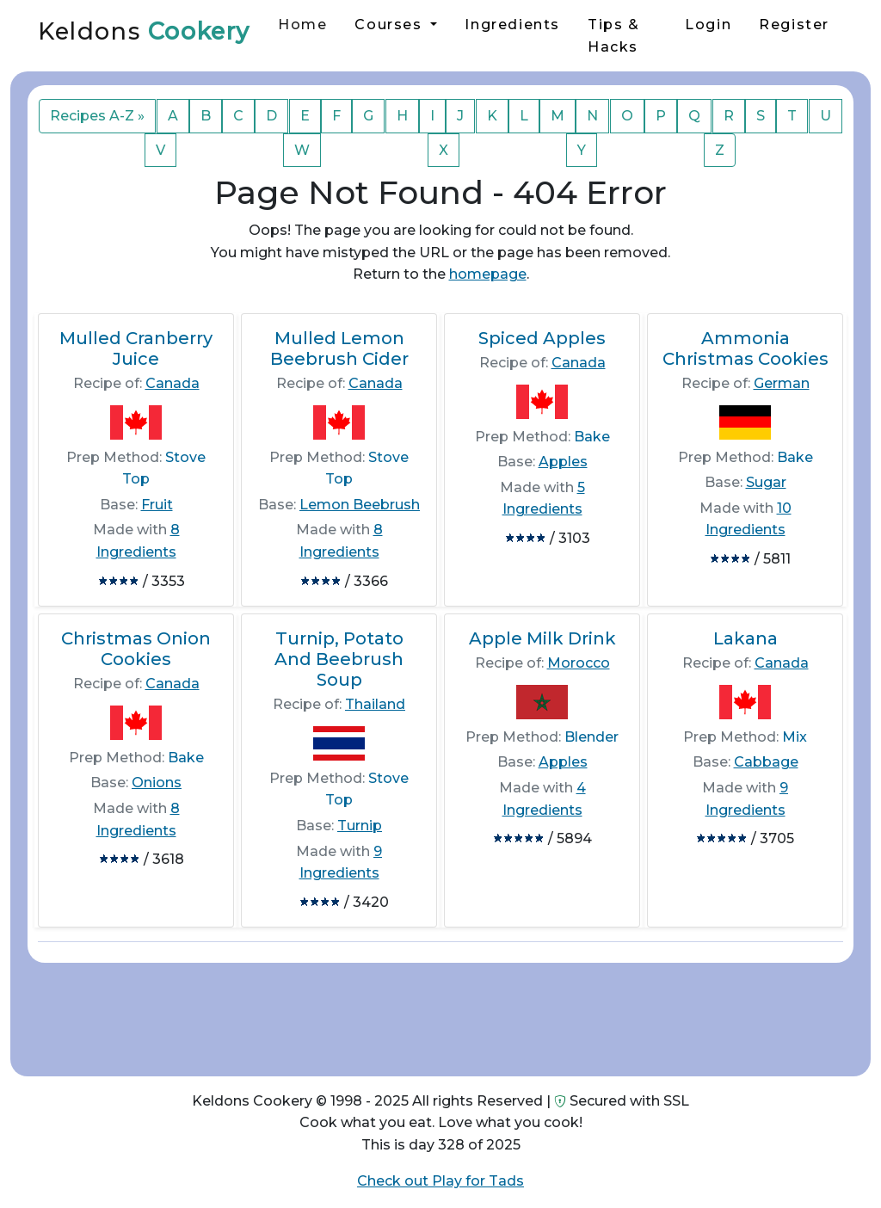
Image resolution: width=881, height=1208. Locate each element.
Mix (794, 737)
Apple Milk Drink (542, 638)
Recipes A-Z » (97, 116)
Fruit (157, 504)
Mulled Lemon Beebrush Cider (339, 348)
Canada (172, 383)
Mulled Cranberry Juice (136, 348)
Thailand (375, 704)
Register (794, 24)
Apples (563, 461)
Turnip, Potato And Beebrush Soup (339, 659)
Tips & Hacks (614, 35)
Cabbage (766, 762)
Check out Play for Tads (440, 1181)
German (782, 383)
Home (302, 24)
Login (708, 24)
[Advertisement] (440, 1013)
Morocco (578, 663)
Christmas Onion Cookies (136, 648)
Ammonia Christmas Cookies (745, 348)
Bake (592, 436)
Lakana (745, 638)
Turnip (359, 825)
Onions (157, 782)
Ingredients (512, 24)
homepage (488, 274)
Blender (591, 737)
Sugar (766, 482)
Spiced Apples (542, 338)
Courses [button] (390, 24)
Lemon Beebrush (359, 504)
